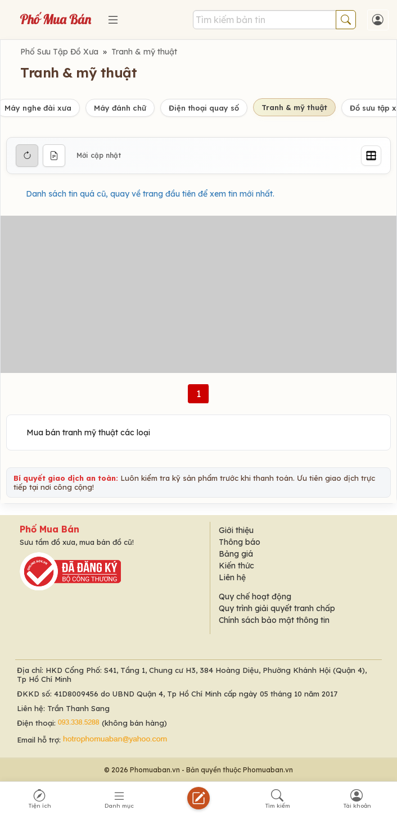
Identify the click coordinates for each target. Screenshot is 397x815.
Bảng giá (236, 554)
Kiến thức (236, 566)
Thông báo (239, 542)
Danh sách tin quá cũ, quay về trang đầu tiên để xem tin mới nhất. (150, 194)
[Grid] (371, 155)
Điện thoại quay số (204, 107)
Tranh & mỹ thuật (144, 52)
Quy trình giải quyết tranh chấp (277, 608)
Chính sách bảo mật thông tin (274, 620)
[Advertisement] (198, 294)
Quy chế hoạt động (255, 596)
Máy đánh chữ (120, 107)
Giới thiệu (236, 530)
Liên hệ (232, 577)
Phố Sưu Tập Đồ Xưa (59, 52)
